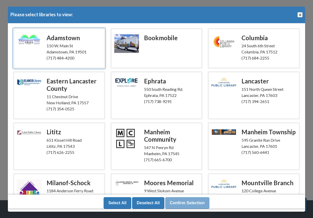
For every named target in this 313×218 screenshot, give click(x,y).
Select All (117, 203)
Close (299, 15)
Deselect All (148, 203)
